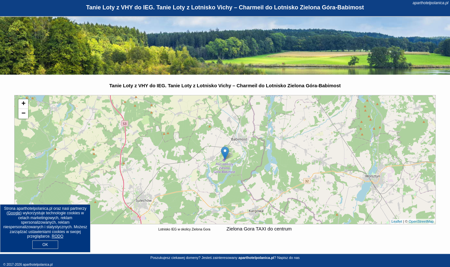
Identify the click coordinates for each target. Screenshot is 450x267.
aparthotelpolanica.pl (430, 3)
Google (14, 213)
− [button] (23, 114)
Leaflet (397, 221)
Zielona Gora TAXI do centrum (259, 228)
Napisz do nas (288, 258)
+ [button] (23, 104)
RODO (57, 236)
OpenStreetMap (421, 221)
